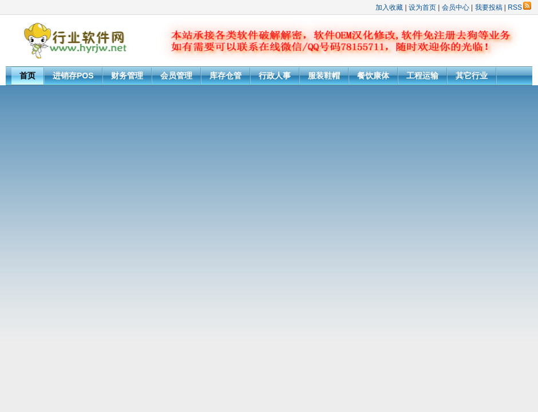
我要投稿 (489, 7)
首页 (27, 75)
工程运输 (422, 75)
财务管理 (127, 75)
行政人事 (275, 75)
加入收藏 (389, 7)
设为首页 (422, 7)
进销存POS (73, 75)
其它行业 (472, 75)
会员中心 (455, 7)
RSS (519, 7)
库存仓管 (225, 75)
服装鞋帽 (324, 75)
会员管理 (176, 75)
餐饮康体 (373, 75)
